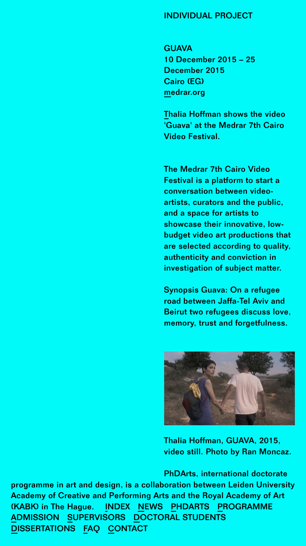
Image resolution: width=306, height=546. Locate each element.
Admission (35, 518)
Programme (245, 507)
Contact (128, 529)
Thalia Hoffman (193, 115)
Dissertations (43, 529)
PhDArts (190, 507)
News (150, 507)
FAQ (91, 529)
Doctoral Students (179, 518)
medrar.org (184, 93)
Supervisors (96, 518)
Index (117, 507)
